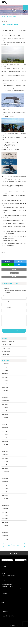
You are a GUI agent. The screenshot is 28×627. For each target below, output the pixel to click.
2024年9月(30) (5, 404)
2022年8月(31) (5, 478)
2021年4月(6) (5, 525)
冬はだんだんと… (6, 351)
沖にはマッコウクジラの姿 (8, 341)
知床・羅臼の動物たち (6, 589)
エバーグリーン (15, 575)
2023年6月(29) (5, 448)
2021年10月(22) (5, 505)
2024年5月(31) (5, 417)
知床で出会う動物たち (6, 584)
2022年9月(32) (5, 475)
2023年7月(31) (5, 444)
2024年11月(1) (5, 397)
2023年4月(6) (5, 454)
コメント (3, 314)
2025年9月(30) (5, 367)
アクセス (3, 607)
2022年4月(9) (5, 492)
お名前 (3, 295)
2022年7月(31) (5, 485)
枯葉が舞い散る (5, 355)
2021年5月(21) (5, 518)
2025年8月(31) (5, 370)
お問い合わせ (4, 611)
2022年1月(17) (5, 502)
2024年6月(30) (5, 414)
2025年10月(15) (5, 363)
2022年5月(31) (5, 488)
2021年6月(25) (5, 522)
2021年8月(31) (5, 512)
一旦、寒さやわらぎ (6, 344)
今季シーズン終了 (6, 348)
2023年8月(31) (5, 441)
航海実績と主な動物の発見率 (19, 589)
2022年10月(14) (5, 471)
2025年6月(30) (5, 377)
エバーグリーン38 (6, 575)
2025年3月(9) (5, 387)
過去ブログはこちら (13, 545)
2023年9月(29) (5, 438)
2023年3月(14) (5, 458)
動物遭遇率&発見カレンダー (8, 586)
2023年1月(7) (5, 465)
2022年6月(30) (5, 481)
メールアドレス (5, 301)
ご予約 (25, 8)
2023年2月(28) (5, 461)
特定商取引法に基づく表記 (7, 616)
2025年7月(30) (5, 373)
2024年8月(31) (5, 407)
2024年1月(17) (5, 431)
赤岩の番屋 (4, 593)
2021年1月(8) (5, 532)
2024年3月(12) (5, 424)
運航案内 (3, 566)
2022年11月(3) (5, 468)
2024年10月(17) (5, 400)
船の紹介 (3, 573)
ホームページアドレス (6, 307)
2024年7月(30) (5, 411)
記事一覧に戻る (14, 273)
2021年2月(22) (5, 535)
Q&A (2, 602)
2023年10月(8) (5, 434)
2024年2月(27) (5, 427)
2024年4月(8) (5, 421)
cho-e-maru (4, 598)
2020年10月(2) (5, 539)
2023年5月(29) (5, 451)
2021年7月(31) (5, 515)
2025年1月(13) (5, 394)
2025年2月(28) (5, 390)
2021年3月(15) (5, 529)
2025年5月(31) (5, 380)
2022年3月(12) (5, 495)
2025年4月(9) (5, 384)
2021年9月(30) (5, 508)
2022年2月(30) (5, 498)
